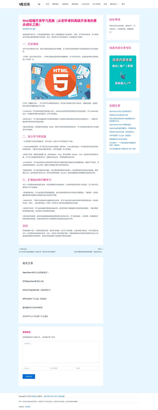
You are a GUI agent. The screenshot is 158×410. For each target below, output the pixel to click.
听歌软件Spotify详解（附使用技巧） (39, 290)
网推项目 (55, 4)
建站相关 (114, 4)
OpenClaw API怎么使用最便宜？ (37, 273)
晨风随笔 (27, 406)
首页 (47, 4)
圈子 (123, 4)
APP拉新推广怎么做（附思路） (37, 299)
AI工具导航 (97, 4)
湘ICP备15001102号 (51, 396)
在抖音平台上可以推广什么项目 (37, 316)
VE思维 (34, 396)
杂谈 (105, 4)
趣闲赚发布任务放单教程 (34, 308)
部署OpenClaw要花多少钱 (34, 281)
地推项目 (65, 4)
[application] (118, 4)
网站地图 (63, 396)
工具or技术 (85, 4)
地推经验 (75, 4)
